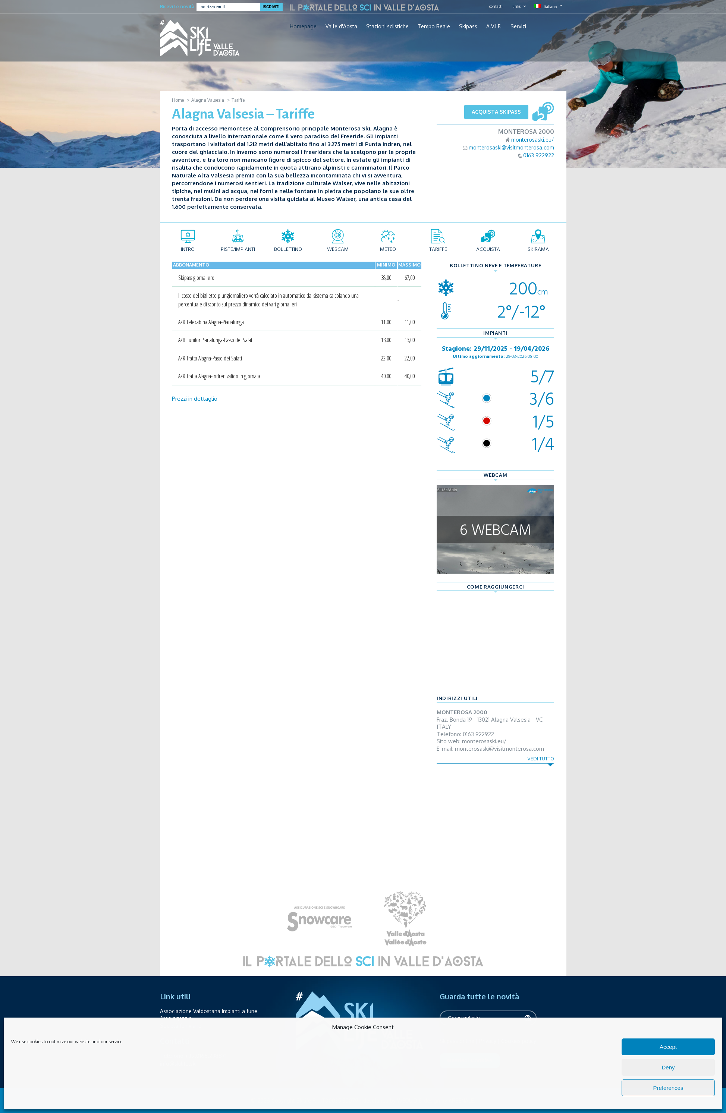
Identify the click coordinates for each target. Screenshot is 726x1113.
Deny (668, 1067)
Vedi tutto (540, 758)
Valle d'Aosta (341, 26)
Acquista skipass (496, 111)
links (516, 6)
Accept (668, 1047)
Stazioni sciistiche (387, 26)
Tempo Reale (434, 26)
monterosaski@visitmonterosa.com (511, 147)
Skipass (468, 26)
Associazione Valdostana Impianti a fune (208, 1011)
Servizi (518, 26)
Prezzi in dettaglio (194, 398)
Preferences (668, 1088)
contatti (496, 6)
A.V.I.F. (494, 26)
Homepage (303, 26)
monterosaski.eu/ (532, 139)
